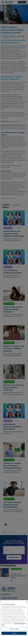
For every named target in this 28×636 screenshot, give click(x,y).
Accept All (14, 633)
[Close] (26, 602)
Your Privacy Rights (14, 629)
